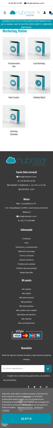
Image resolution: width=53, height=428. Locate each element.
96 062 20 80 (15, 3)
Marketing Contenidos (14, 133)
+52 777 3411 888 (26, 220)
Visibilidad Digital (39, 97)
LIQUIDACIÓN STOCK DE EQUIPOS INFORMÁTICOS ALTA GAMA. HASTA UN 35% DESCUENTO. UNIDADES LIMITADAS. (26, 24)
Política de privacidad (26, 268)
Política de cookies (26, 264)
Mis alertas (27, 318)
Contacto (26, 238)
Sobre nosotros (26, 259)
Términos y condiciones (26, 247)
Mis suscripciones (26, 323)
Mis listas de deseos (26, 314)
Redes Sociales (14, 97)
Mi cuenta (26, 289)
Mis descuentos (26, 306)
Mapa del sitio (26, 272)
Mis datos (26, 293)
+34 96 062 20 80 (26, 181)
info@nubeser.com (34, 3)
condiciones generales (28, 375)
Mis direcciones (26, 297)
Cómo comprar (26, 255)
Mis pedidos (26, 302)
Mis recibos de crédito (26, 310)
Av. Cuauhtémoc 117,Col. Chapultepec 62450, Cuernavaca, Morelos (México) (26, 207)
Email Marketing (39, 63)
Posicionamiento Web (14, 65)
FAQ (26, 243)
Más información (25, 407)
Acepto (26, 419)
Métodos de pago (26, 251)
